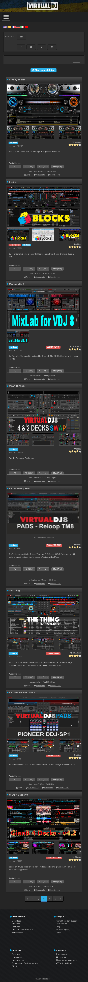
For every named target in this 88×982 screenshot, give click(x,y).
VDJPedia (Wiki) (63, 929)
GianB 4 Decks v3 (18, 794)
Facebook (61, 954)
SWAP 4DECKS (16, 386)
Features (16, 927)
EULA (14, 966)
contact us (17, 957)
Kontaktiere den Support (66, 921)
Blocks (13, 182)
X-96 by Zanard (17, 79)
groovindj (77, 346)
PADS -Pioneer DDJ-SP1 (22, 692)
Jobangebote (18, 960)
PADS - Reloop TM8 (19, 488)
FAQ (58, 927)
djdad (78, 244)
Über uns (16, 954)
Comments (40, 175)
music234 (77, 653)
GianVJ (78, 857)
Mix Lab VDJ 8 (16, 284)
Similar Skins (33, 788)
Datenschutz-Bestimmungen (25, 963)
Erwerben (16, 924)
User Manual (61, 924)
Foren (58, 932)
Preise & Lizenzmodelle (22, 929)
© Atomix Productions (44, 979)
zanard (78, 142)
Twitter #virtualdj (65, 963)
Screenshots (17, 932)
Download (16, 921)
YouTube (61, 957)
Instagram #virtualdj (66, 960)
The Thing (14, 590)
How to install (55, 175)
